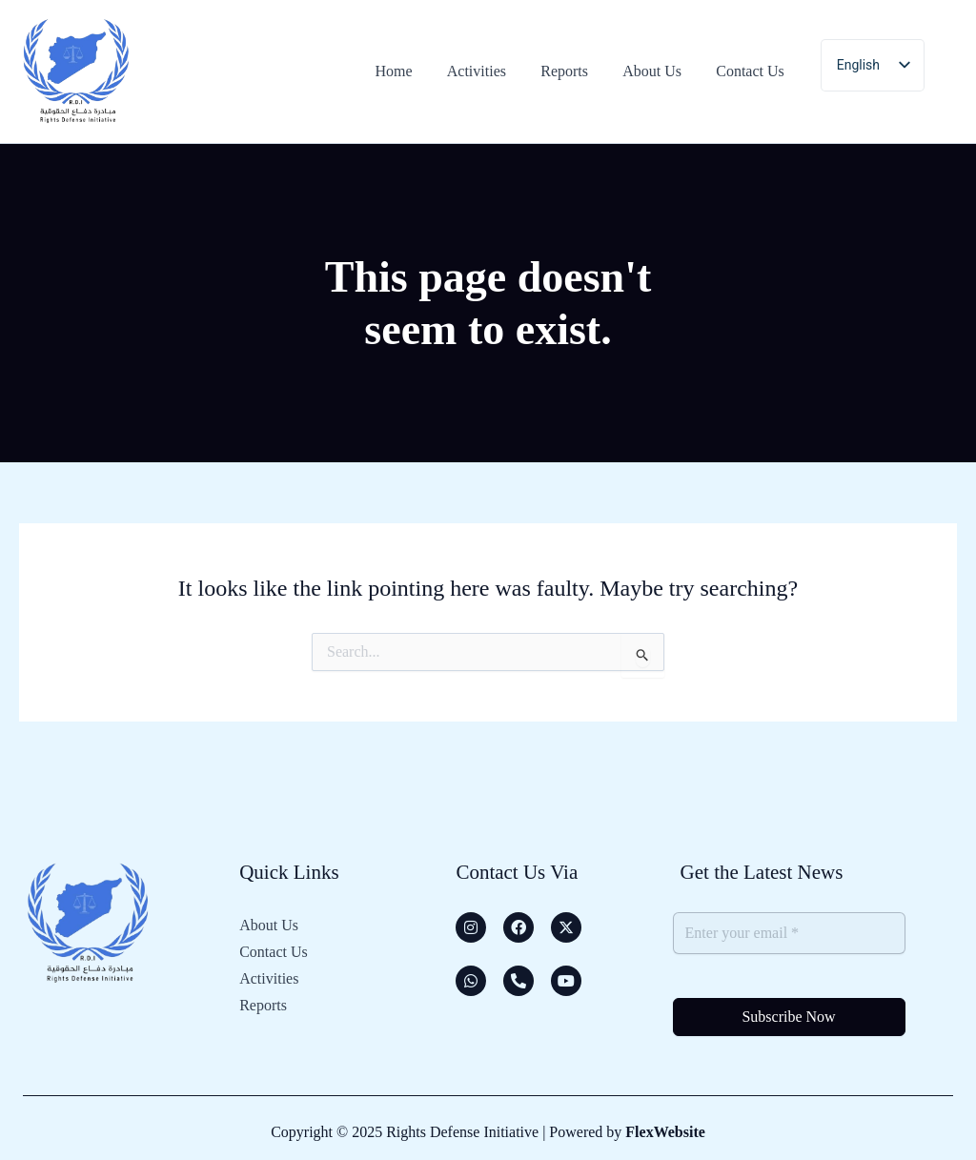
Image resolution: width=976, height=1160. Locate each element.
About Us (268, 925)
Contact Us (273, 952)
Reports (263, 1005)
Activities (268, 978)
